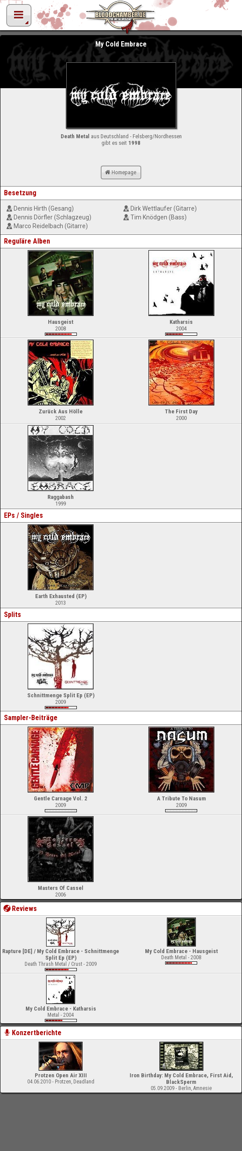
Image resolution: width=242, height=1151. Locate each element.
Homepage (120, 172)
